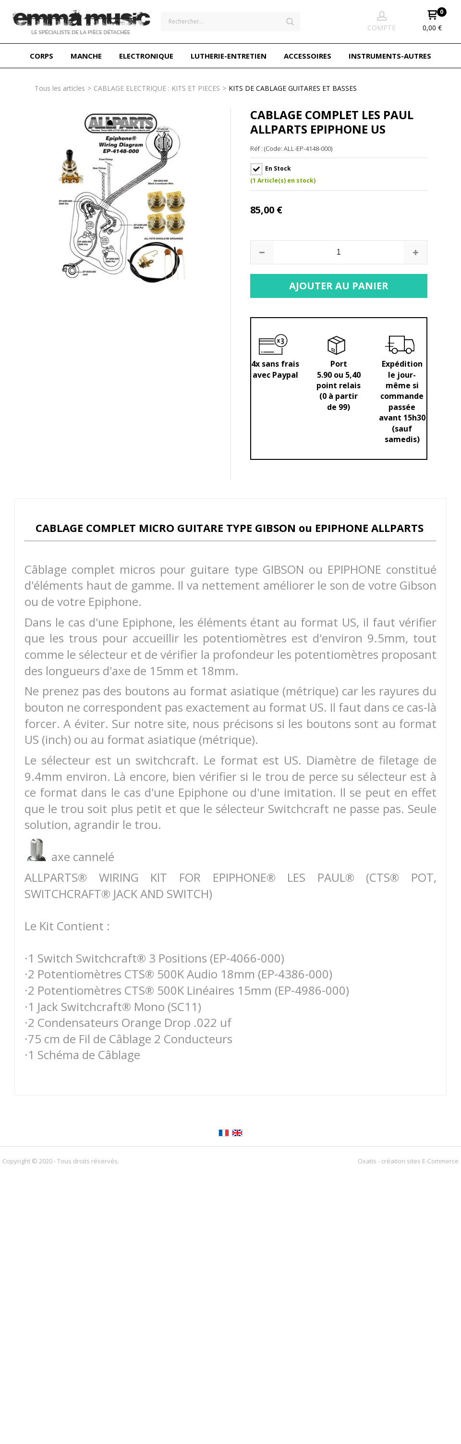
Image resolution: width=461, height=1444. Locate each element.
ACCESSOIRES (307, 56)
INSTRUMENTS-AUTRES (390, 56)
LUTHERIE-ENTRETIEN (229, 56)
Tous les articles (60, 88)
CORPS (41, 56)
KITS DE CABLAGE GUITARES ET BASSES (293, 88)
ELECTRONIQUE (146, 56)
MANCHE (86, 56)
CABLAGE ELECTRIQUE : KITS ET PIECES (157, 88)
